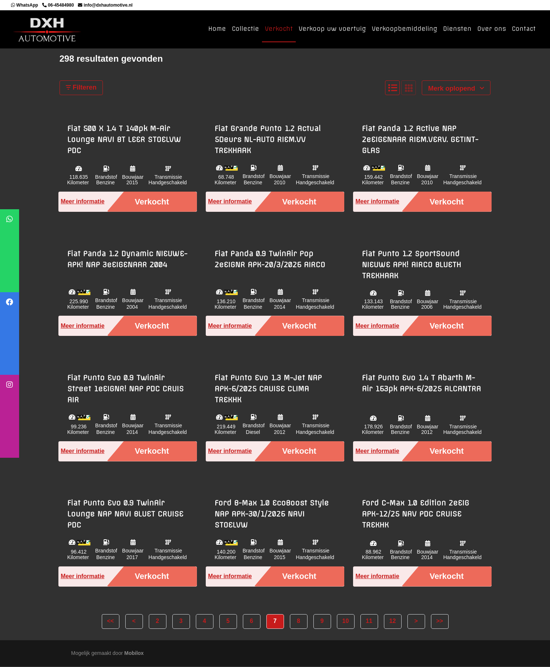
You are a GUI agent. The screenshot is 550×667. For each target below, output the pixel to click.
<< (110, 621)
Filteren (81, 88)
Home (217, 29)
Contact (524, 29)
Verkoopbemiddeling (404, 29)
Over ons (491, 29)
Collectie (245, 29)
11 (369, 621)
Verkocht (279, 29)
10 (345, 621)
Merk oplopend (456, 89)
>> (439, 621)
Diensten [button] (457, 29)
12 (392, 621)
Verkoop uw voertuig (332, 29)
